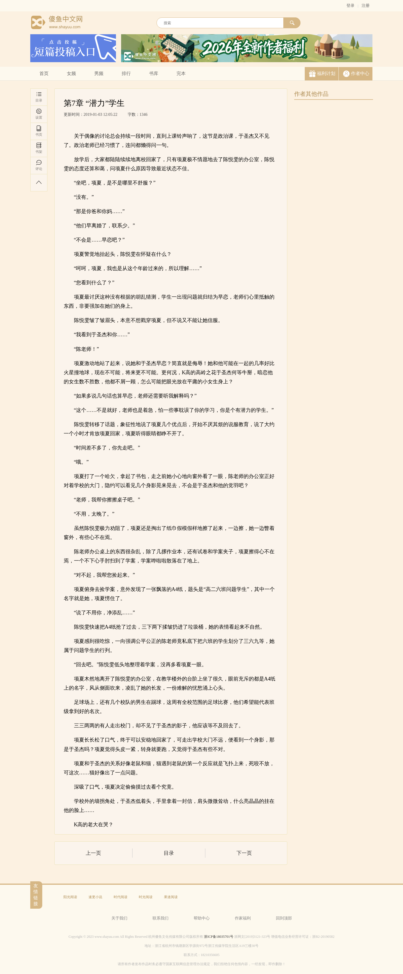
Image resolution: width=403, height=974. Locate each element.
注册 (366, 5)
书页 (38, 131)
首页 (44, 73)
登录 (350, 5)
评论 (38, 165)
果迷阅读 (171, 897)
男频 (98, 73)
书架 (38, 148)
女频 (71, 73)
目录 (38, 96)
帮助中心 (202, 918)
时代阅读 (120, 897)
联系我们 (161, 918)
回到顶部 (284, 918)
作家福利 (243, 918)
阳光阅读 (70, 897)
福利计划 (326, 73)
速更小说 (95, 897)
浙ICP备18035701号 (218, 937)
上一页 (93, 853)
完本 (181, 73)
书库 (153, 73)
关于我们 (119, 918)
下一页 (244, 853)
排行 (126, 73)
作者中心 (360, 73)
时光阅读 (146, 897)
